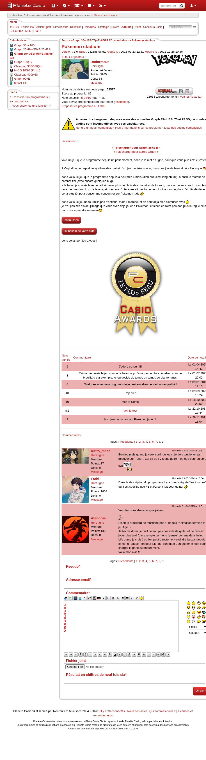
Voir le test (130, 410)
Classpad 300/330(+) (27, 66)
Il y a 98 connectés (113, 711)
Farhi (95, 479)
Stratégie (104, 27)
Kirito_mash (100, 451)
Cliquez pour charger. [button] (105, 15)
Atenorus (98, 518)
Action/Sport (44, 27)
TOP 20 (14, 27)
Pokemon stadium (143, 40)
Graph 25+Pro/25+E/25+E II (32, 49)
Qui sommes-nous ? (162, 711)
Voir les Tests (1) (191, 96)
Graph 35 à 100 (24, 45)
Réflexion (76, 27)
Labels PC (27, 27)
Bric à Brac (17, 31)
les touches (71, 220)
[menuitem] (55, 5)
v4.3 (35, 711)
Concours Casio (153, 27)
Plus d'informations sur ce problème (138, 127)
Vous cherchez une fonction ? (31, 105)
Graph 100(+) (23, 62)
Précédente (125, 441)
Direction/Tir (61, 27)
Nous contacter (137, 711)
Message (96, 82)
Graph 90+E (22, 78)
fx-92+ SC (20, 83)
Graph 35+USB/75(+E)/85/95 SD (92, 40)
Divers (115, 27)
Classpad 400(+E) (26, 74)
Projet (138, 27)
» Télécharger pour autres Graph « (135, 151)
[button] (55, 5)
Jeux (65, 40)
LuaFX (37, 31)
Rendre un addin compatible (94, 127)
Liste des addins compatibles (183, 127)
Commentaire (82, 357)
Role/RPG (90, 27)
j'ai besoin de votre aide (79, 231)
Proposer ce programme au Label (83, 106)
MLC (28, 31)
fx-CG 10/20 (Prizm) (27, 70)
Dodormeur (99, 62)
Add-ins (122, 40)
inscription (121, 101)
